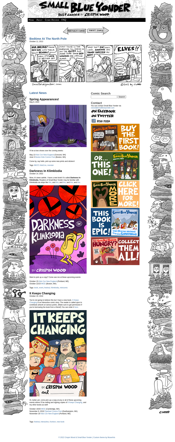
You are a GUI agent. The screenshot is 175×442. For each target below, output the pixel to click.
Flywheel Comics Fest (53, 411)
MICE (43, 284)
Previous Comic (74, 28)
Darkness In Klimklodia (45, 170)
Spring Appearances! (44, 99)
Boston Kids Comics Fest (45, 157)
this (50, 182)
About (39, 20)
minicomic (64, 288)
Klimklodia (55, 288)
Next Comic (99, 28)
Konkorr (53, 422)
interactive (45, 422)
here (76, 307)
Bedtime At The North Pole (48, 38)
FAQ (63, 20)
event (41, 288)
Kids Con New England (45, 155)
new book (60, 422)
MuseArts (111, 437)
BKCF (36, 165)
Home (31, 20)
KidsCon (43, 165)
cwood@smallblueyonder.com (102, 108)
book (36, 288)
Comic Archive (52, 20)
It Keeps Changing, (75, 402)
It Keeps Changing (42, 293)
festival (47, 288)
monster (50, 165)
